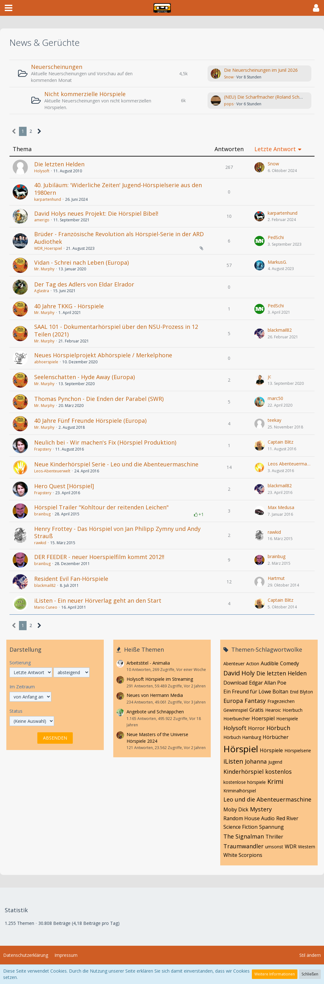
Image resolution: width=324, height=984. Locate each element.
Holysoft (41, 171)
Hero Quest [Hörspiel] (64, 486)
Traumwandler (243, 846)
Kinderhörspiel (243, 771)
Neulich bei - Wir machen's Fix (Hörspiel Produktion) (105, 442)
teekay (274, 420)
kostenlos (278, 771)
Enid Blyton (301, 692)
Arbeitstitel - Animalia (148, 663)
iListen (233, 761)
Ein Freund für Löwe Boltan (255, 691)
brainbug (42, 514)
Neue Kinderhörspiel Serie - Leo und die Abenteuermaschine (116, 464)
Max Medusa (281, 507)
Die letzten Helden (59, 164)
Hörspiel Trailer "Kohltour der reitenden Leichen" (101, 507)
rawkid (40, 542)
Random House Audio (249, 818)
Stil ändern (310, 955)
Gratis (256, 709)
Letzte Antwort (275, 149)
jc (269, 376)
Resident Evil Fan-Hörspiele (71, 578)
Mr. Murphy (44, 269)
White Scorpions (242, 855)
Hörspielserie (297, 750)
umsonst (274, 847)
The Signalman (243, 836)
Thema (22, 149)
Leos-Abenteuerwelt (52, 471)
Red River (287, 818)
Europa (233, 700)
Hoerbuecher (236, 719)
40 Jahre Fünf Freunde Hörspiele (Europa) (90, 420)
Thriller (274, 836)
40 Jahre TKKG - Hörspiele (69, 306)
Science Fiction (240, 826)
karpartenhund (47, 199)
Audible (269, 663)
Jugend (275, 762)
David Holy (239, 673)
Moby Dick (235, 809)
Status (15, 711)
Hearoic (273, 710)
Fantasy (255, 700)
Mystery (261, 809)
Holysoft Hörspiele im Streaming (160, 679)
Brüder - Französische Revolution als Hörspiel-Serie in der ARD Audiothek (119, 237)
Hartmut (276, 578)
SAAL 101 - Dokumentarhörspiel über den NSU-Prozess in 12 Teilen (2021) (116, 330)
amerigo (41, 220)
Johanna (256, 761)
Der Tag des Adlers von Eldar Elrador (84, 284)
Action (252, 664)
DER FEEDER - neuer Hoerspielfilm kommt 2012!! (99, 557)
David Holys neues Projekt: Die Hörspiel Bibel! (96, 213)
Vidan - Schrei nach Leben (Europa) (81, 262)
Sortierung (20, 663)
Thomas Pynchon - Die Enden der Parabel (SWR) (99, 399)
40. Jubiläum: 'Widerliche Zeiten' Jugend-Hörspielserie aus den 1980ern (118, 188)
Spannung (271, 826)
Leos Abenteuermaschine (289, 464)
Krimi (275, 781)
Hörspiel (240, 749)
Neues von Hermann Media (155, 695)
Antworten (229, 149)
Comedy (289, 663)
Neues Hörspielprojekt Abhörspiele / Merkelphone (103, 355)
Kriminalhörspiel (239, 791)
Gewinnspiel (235, 710)
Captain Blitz (280, 442)
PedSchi (276, 237)
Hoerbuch (292, 710)
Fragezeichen (281, 701)
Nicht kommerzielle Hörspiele (85, 94)
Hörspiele (271, 750)
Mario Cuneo (45, 607)
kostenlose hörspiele (244, 782)
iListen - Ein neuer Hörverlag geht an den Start (97, 600)
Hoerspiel (263, 718)
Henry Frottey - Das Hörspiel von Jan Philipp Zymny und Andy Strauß (117, 532)
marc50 (275, 398)
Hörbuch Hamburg (242, 737)
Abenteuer (234, 664)
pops (229, 104)
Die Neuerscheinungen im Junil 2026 (261, 70)
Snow (229, 77)
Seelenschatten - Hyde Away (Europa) (84, 377)
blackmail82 (280, 330)
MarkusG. (277, 262)
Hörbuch (278, 728)
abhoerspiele (46, 362)
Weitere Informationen (274, 974)
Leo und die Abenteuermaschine (267, 799)
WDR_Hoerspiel (48, 248)
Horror (256, 728)
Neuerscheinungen (56, 67)
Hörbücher (276, 737)
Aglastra (41, 290)
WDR (290, 846)
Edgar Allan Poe (267, 682)
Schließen (310, 974)
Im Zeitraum (22, 687)
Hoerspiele (287, 719)
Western (306, 847)
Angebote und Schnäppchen (155, 712)
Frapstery (42, 449)
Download (235, 682)
